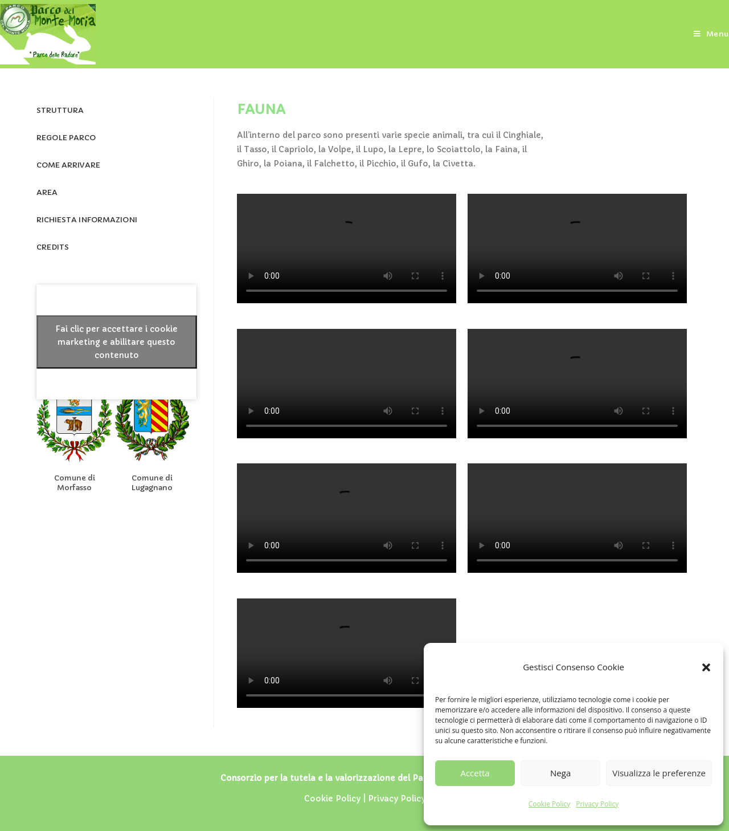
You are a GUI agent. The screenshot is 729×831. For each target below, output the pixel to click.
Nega (560, 773)
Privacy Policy (597, 804)
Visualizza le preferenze (659, 773)
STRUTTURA (60, 110)
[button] (706, 667)
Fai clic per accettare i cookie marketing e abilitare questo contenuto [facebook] (116, 341)
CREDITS (52, 247)
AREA (47, 192)
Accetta (474, 773)
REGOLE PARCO (66, 137)
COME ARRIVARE (68, 165)
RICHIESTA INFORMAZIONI (86, 220)
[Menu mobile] (711, 34)
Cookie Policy (549, 804)
